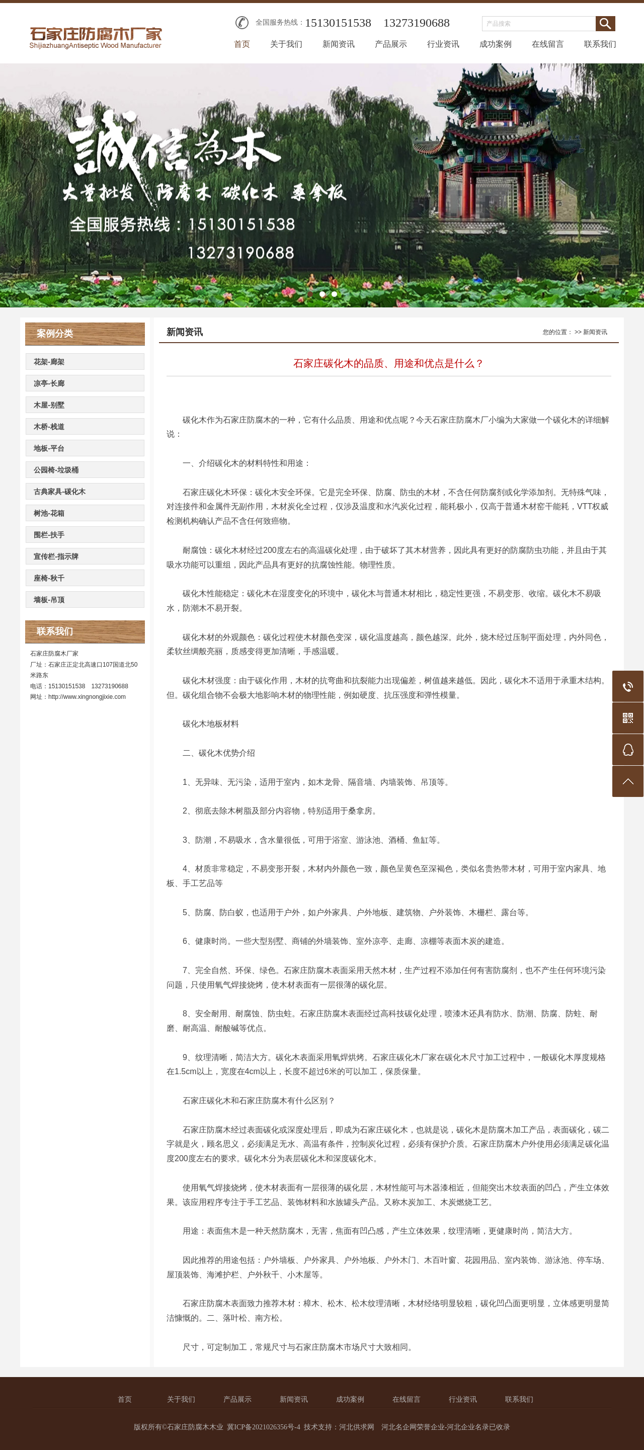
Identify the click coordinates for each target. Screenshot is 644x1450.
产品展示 (391, 44)
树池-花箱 (49, 513)
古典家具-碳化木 (60, 492)
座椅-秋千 (49, 578)
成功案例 (495, 44)
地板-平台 (49, 448)
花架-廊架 (49, 362)
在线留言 (548, 44)
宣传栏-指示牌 (56, 556)
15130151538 (338, 22)
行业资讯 (443, 44)
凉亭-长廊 (49, 383)
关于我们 (286, 44)
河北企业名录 (468, 1427)
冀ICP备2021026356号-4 (263, 1427)
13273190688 (416, 22)
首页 (242, 44)
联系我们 (600, 44)
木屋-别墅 (49, 405)
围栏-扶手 (49, 535)
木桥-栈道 (49, 427)
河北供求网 (356, 1427)
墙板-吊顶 (49, 600)
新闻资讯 (339, 44)
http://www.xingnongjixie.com (87, 696)
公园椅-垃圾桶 (56, 470)
